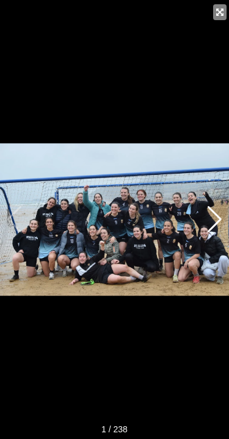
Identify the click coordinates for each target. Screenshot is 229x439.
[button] (214, 219)
